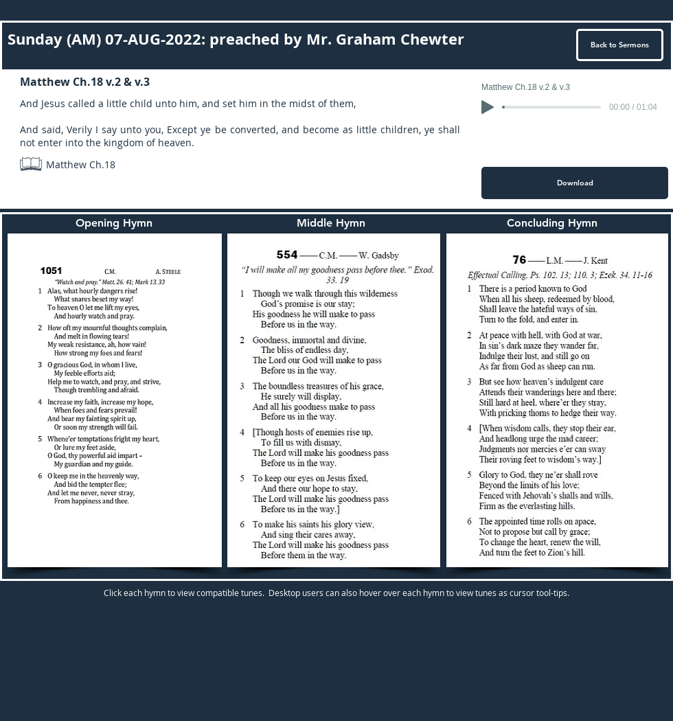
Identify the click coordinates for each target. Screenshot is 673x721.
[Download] (574, 183)
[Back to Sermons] (619, 45)
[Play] (487, 107)
